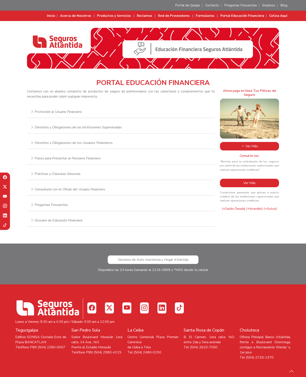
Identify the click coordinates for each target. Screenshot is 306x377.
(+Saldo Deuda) (233, 208)
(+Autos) (270, 208)
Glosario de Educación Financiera (58, 220)
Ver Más (249, 146)
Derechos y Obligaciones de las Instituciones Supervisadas (78, 127)
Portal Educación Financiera (242, 16)
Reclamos (144, 16)
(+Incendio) (254, 208)
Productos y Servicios (114, 16)
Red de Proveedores (174, 16)
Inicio (51, 16)
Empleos (268, 5)
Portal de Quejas (187, 5)
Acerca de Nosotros (75, 16)
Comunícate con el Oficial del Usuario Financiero (70, 189)
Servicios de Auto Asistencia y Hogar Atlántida (153, 259)
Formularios (205, 16)
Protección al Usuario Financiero (58, 111)
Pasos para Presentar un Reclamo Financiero (68, 158)
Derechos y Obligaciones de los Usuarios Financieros (74, 142)
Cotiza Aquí (278, 16)
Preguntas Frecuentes (240, 5)
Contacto (212, 5)
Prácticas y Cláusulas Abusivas (58, 173)
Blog (283, 5)
